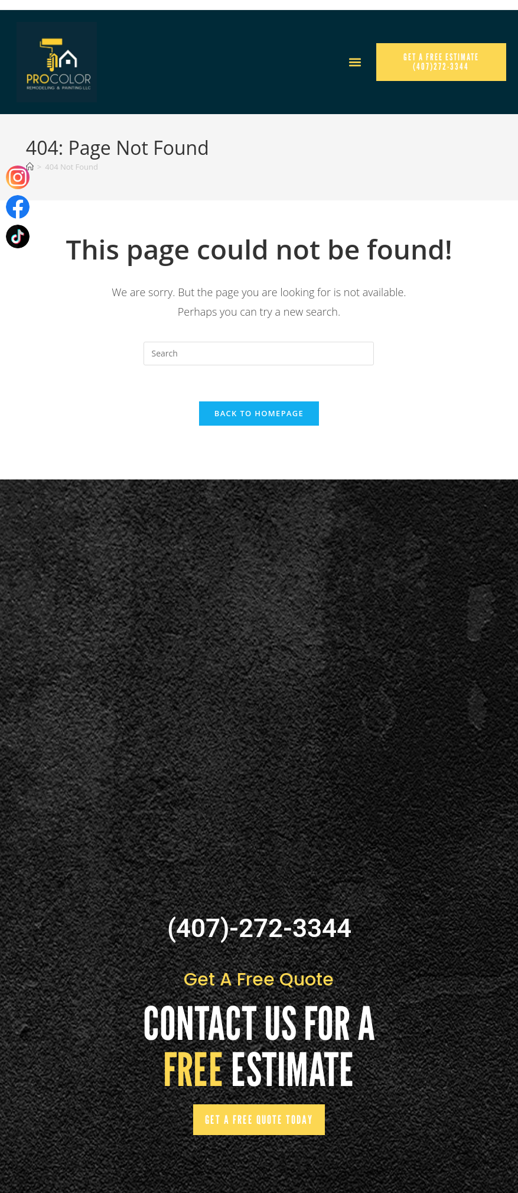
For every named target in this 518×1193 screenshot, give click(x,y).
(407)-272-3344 (259, 928)
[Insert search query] (259, 353)
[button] (354, 62)
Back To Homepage (259, 413)
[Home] (30, 166)
